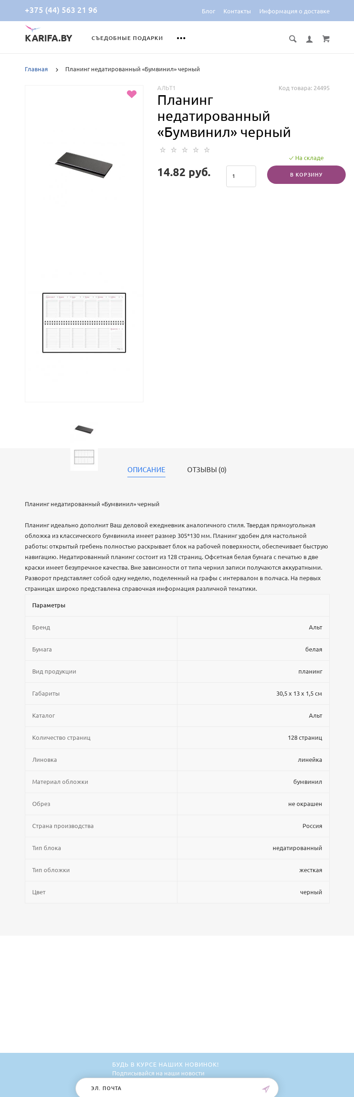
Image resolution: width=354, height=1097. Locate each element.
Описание (146, 470)
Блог (208, 11)
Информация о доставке (294, 11)
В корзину (306, 174)
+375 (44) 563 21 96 (61, 10)
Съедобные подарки (127, 38)
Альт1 (166, 88)
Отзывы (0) (207, 470)
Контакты (237, 11)
